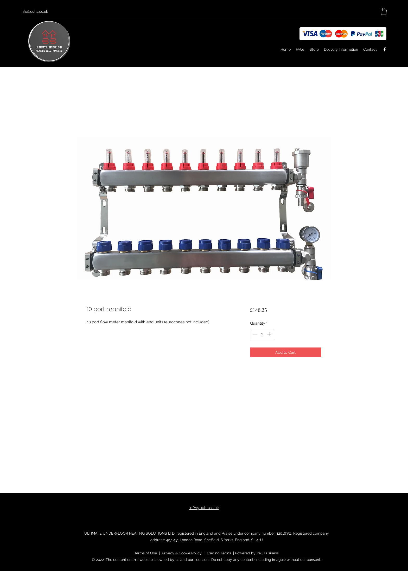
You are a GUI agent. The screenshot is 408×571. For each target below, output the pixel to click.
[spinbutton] (262, 334)
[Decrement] (254, 334)
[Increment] (269, 334)
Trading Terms (219, 553)
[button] (384, 11)
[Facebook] (384, 49)
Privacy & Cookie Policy (182, 553)
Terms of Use (145, 553)
